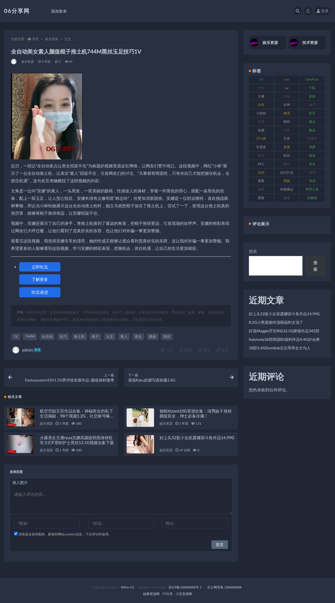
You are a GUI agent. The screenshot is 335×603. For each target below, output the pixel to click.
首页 (35, 39)
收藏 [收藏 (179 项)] (261, 130)
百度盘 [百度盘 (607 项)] (261, 147)
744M (30, 336)
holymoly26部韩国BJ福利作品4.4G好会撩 (284, 339)
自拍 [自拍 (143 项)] (261, 172)
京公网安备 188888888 (224, 587)
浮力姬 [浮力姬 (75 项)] (261, 138)
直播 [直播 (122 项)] (286, 147)
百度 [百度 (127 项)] (286, 138)
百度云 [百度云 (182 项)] (312, 138)
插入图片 (20, 482)
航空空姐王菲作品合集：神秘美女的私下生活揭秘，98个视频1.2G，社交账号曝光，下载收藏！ (76, 416)
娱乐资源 (51, 39)
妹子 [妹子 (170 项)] (312, 105)
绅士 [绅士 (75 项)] (261, 164)
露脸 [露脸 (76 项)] (261, 198)
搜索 (253, 251)
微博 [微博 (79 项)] (286, 113)
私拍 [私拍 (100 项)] (261, 155)
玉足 (109, 336)
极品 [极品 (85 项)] (312, 130)
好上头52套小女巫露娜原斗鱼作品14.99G (197, 437)
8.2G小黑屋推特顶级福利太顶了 (276, 322)
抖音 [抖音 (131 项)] (261, 122)
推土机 (79, 336)
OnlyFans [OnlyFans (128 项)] (312, 79)
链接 (222, 350)
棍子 (95, 336)
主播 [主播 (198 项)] (261, 96)
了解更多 (40, 279)
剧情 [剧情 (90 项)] (312, 96)
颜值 (152, 336)
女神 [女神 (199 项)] (286, 105)
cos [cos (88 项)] (286, 79)
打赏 (167, 350)
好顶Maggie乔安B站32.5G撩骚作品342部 (284, 330)
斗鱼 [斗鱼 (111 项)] (286, 130)
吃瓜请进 (40, 292)
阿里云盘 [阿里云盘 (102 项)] (312, 189)
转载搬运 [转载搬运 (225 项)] (286, 189)
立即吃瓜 (40, 266)
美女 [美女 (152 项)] (312, 164)
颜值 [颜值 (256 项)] (286, 198)
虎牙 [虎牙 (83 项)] (312, 172)
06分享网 (17, 10)
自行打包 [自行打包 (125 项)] (286, 172)
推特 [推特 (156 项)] (286, 122)
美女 (138, 336)
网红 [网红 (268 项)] (286, 164)
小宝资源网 (183, 594)
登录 (323, 11)
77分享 (167, 594)
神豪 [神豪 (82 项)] (312, 147)
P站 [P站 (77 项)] (261, 88)
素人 (123, 336)
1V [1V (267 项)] (261, 79)
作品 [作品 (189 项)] (286, 96)
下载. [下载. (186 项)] (312, 88)
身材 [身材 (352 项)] (261, 189)
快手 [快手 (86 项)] (312, 113)
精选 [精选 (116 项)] (312, 155)
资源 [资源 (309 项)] (312, 181)
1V (15, 336)
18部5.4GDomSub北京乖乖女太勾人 (280, 347)
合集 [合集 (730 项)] (261, 105)
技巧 (63, 336)
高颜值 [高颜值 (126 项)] (312, 198)
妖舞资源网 (151, 594)
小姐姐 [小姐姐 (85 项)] (261, 113)
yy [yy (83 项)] (286, 88)
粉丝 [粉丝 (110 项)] (286, 155)
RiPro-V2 (127, 587)
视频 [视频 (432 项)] (286, 181)
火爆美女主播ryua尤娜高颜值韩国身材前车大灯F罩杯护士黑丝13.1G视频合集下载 (77, 440)
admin (26, 350)
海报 (204, 350)
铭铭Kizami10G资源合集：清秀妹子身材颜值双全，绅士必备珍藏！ (196, 414)
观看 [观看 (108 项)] (261, 181)
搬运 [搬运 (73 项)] (312, 122)
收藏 (185, 350)
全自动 (47, 336)
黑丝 (166, 336)
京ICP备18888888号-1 (185, 587)
